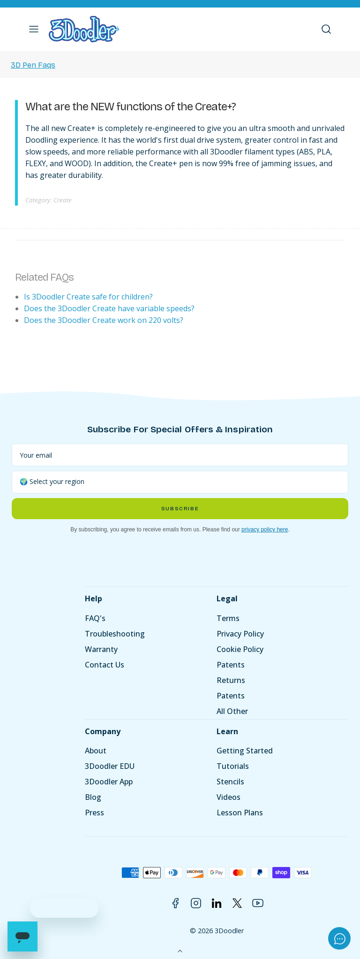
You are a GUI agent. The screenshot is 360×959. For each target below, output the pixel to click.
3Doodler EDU (110, 766)
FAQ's (95, 618)
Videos (228, 797)
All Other (232, 711)
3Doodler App (109, 781)
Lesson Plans (240, 812)
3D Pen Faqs (33, 65)
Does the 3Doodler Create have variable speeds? (109, 308)
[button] (33, 29)
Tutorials (233, 766)
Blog (93, 797)
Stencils (230, 781)
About (95, 750)
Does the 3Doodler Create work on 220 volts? (103, 320)
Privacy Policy (240, 634)
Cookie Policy (240, 649)
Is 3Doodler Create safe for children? (88, 297)
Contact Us (104, 665)
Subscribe (180, 508)
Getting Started (245, 750)
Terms (228, 618)
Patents (231, 665)
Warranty (101, 649)
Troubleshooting (115, 634)
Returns (231, 680)
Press (94, 812)
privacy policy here (264, 529)
